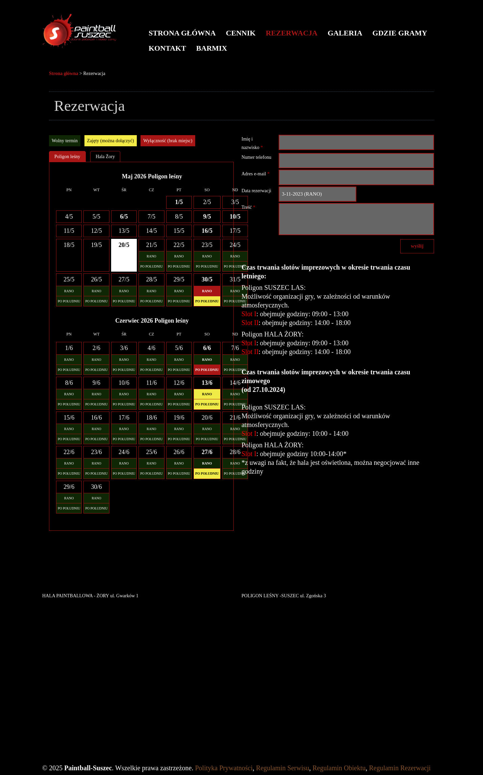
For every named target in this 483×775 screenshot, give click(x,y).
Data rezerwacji (256, 190)
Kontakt (167, 48)
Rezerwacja (291, 33)
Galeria (345, 33)
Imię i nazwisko (252, 143)
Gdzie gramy (400, 33)
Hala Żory (105, 156)
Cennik (241, 33)
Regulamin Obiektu (338, 768)
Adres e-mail (255, 173)
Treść (248, 207)
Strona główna (182, 33)
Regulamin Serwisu (282, 768)
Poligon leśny (67, 156)
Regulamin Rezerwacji (400, 768)
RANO (151, 256)
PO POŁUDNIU (151, 266)
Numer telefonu (256, 157)
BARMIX (211, 48)
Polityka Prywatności (224, 768)
